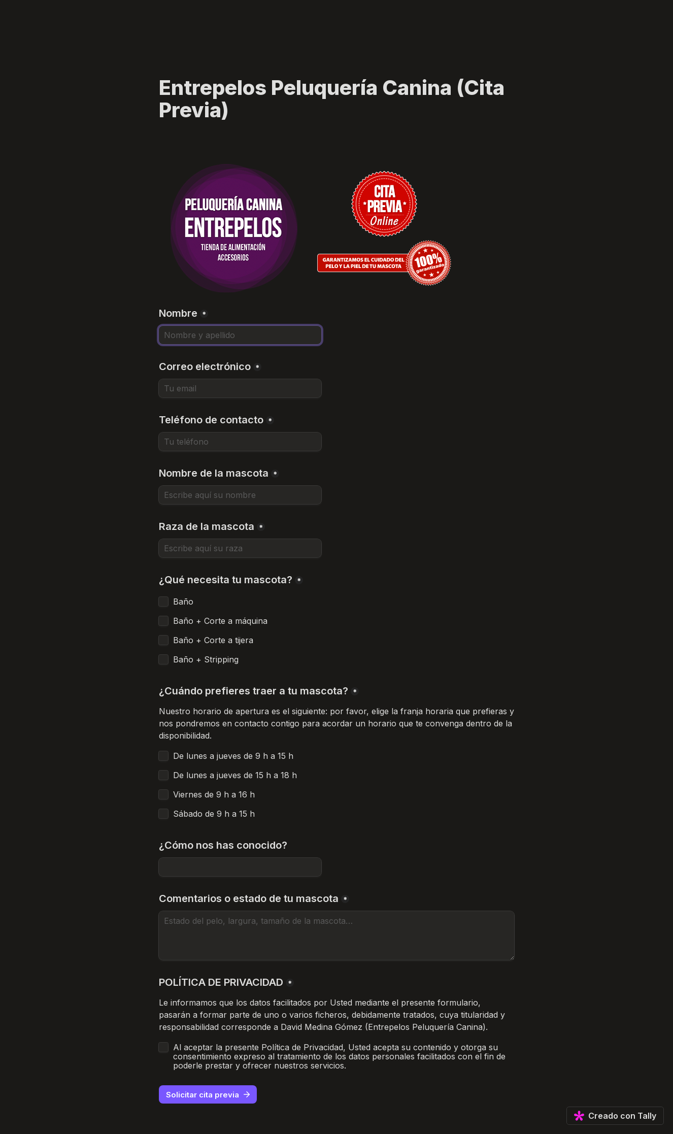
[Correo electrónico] (240, 388)
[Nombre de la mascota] (240, 495)
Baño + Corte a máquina (220, 620)
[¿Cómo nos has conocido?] (240, 867)
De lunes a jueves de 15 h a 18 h (235, 775)
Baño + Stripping (206, 659)
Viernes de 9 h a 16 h (214, 794)
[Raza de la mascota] (240, 548)
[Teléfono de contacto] (240, 441)
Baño (183, 601)
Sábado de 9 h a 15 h (214, 813)
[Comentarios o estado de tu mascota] (336, 935)
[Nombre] (240, 335)
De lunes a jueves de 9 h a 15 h (233, 755)
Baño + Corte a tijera (213, 640)
